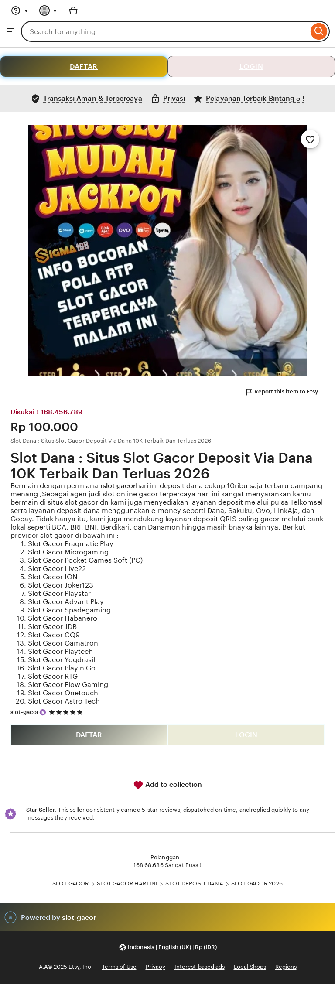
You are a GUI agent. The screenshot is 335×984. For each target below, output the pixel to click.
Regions (286, 967)
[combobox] (164, 31)
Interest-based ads (199, 967)
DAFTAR (84, 66)
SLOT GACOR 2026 (257, 883)
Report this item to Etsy (281, 392)
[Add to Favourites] (310, 139)
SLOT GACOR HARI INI (127, 883)
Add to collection (167, 785)
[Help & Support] (19, 10)
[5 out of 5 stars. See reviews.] (67, 712)
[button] (167, 947)
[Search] (319, 31)
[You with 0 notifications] (48, 10)
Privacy (155, 967)
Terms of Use (119, 967)
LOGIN (251, 66)
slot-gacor (24, 712)
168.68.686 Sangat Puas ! (167, 865)
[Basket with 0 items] (73, 10)
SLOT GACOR (70, 883)
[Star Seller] (43, 712)
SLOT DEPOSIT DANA (194, 883)
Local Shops (250, 967)
